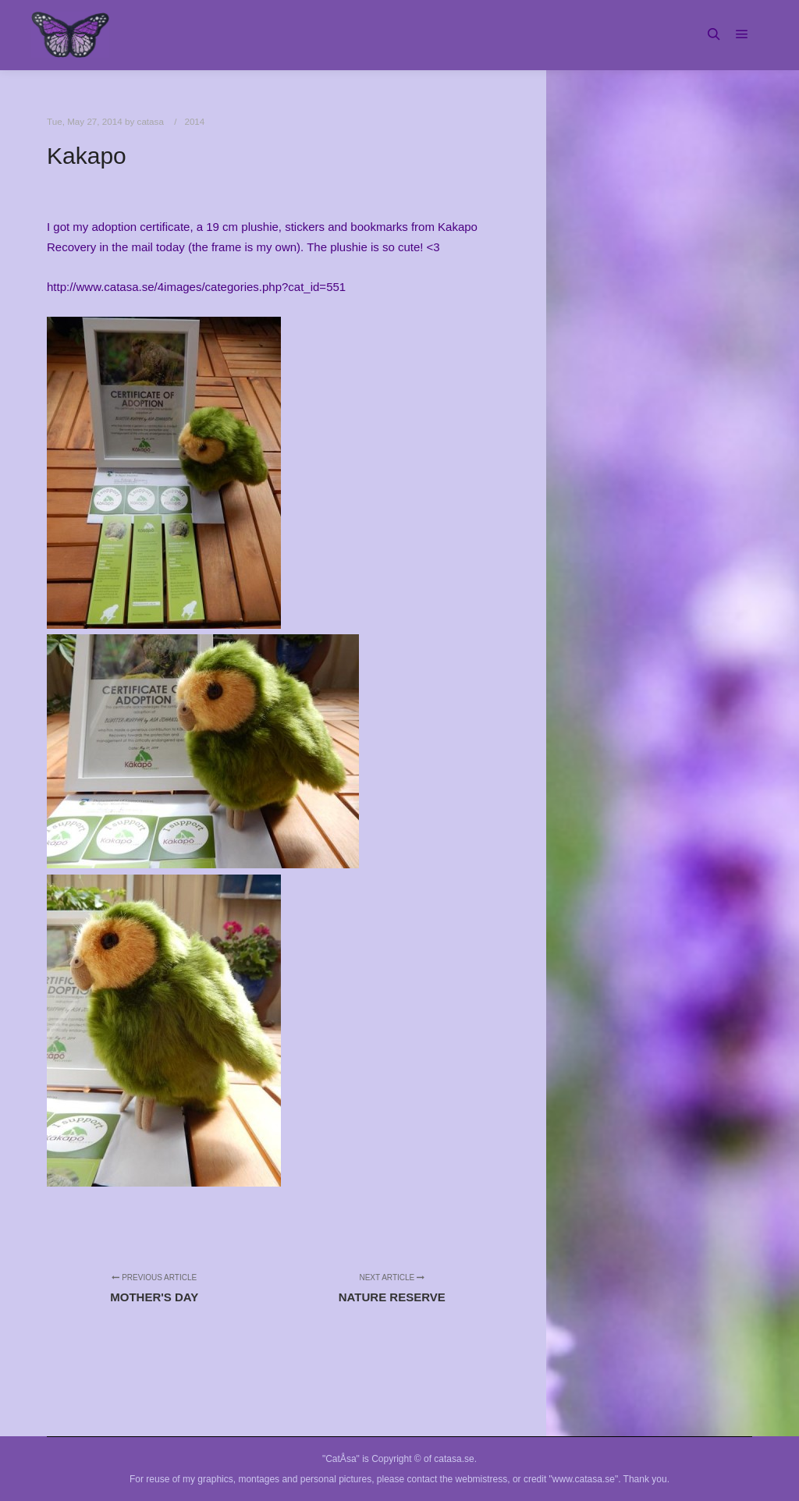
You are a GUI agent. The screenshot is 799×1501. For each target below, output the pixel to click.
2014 (194, 121)
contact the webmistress (457, 1479)
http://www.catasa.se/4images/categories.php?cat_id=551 (196, 286)
